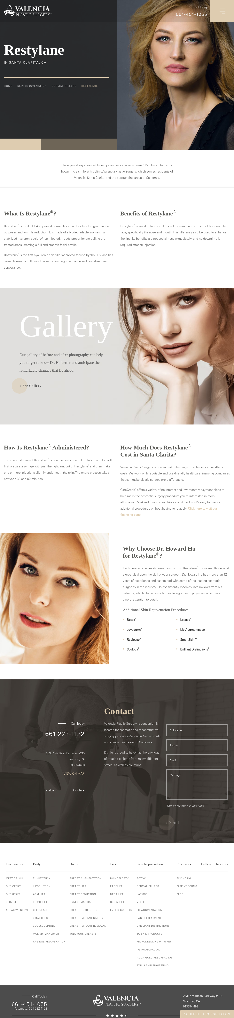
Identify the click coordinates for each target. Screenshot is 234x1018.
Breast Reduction (83, 894)
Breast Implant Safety (86, 917)
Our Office (13, 886)
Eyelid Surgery (121, 909)
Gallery (206, 864)
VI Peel (141, 901)
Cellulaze (40, 909)
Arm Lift (39, 894)
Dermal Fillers (64, 85)
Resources (183, 864)
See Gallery (32, 386)
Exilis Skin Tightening (153, 965)
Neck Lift (116, 894)
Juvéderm (134, 630)
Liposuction (42, 886)
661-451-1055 (191, 14)
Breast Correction (84, 909)
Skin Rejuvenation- (150, 864)
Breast (74, 864)
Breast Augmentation (86, 878)
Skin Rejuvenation (32, 85)
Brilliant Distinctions (194, 649)
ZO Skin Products (149, 933)
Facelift (116, 886)
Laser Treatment (149, 917)
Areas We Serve (17, 909)
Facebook (50, 790)
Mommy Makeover (46, 933)
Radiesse (134, 640)
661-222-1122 (65, 734)
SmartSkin (188, 640)
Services (12, 901)
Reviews (222, 864)
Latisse (185, 620)
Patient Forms (186, 886)
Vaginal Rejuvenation (49, 941)
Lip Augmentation (192, 630)
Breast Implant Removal (88, 925)
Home (8, 85)
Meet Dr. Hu (14, 878)
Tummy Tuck (42, 878)
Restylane (89, 85)
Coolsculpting (44, 925)
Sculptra (133, 649)
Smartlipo (40, 917)
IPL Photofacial (148, 949)
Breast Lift (78, 886)
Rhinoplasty (119, 878)
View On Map (74, 773)
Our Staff (13, 894)
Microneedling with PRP (154, 941)
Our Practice (15, 864)
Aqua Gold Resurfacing (154, 957)
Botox (131, 620)
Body (37, 864)
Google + (78, 790)
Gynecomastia (80, 901)
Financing (183, 878)
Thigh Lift (40, 901)
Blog (179, 894)
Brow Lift (117, 901)
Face (113, 864)
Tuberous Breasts (83, 933)
